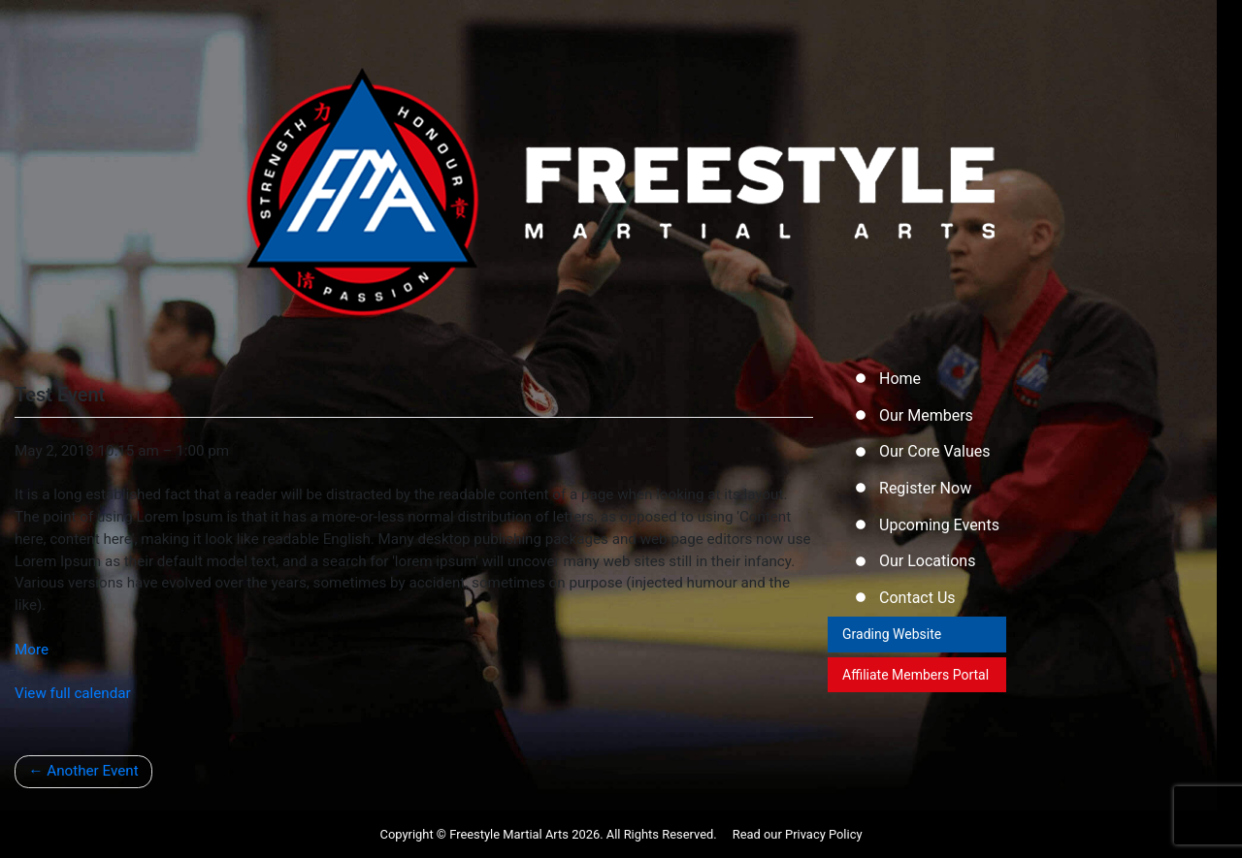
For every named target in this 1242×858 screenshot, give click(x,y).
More (32, 649)
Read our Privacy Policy (798, 834)
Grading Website (893, 644)
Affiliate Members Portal (897, 697)
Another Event (90, 770)
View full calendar (73, 693)
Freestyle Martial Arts (509, 834)
